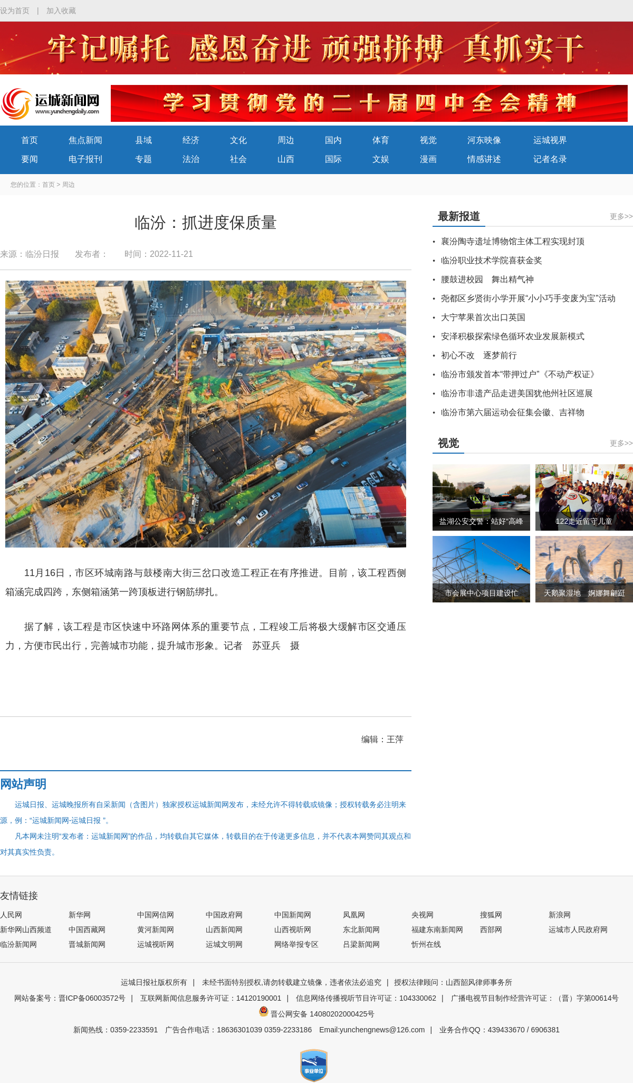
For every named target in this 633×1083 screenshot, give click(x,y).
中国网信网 (155, 915)
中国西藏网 (87, 929)
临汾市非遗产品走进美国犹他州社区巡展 (517, 393)
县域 (143, 140)
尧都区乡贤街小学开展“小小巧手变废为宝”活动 (528, 298)
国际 (333, 159)
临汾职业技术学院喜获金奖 (491, 260)
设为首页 (15, 10)
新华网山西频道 (26, 929)
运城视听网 (155, 944)
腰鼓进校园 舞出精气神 (487, 279)
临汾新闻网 (18, 944)
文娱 (380, 159)
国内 (333, 140)
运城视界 (550, 140)
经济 (191, 140)
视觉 (428, 140)
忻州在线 (426, 944)
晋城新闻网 (87, 944)
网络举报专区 (296, 944)
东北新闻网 (361, 929)
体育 (380, 140)
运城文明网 (224, 944)
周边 (285, 140)
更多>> (621, 216)
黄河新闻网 (155, 929)
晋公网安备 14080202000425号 (316, 1014)
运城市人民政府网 (578, 929)
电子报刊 (85, 159)
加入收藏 (61, 10)
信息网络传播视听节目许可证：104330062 (366, 998)
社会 (238, 159)
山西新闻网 (224, 929)
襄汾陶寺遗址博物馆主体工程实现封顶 (512, 241)
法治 (191, 159)
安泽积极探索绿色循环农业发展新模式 (512, 336)
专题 (143, 159)
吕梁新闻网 (361, 944)
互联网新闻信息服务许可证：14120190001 (211, 998)
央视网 (422, 915)
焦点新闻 (85, 140)
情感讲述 (484, 159)
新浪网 (560, 915)
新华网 (80, 915)
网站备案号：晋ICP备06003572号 (70, 998)
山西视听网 (292, 929)
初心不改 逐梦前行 (479, 355)
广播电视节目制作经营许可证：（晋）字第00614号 (535, 998)
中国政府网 (224, 915)
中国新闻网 (292, 915)
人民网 (11, 915)
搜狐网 (491, 915)
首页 (29, 140)
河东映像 (484, 140)
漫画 (428, 159)
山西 (285, 159)
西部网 (491, 929)
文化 (238, 140)
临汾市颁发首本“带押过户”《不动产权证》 (520, 374)
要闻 (29, 159)
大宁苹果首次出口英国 (483, 317)
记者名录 (550, 159)
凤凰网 (354, 915)
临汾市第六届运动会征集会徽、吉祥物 (512, 412)
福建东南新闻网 (437, 929)
